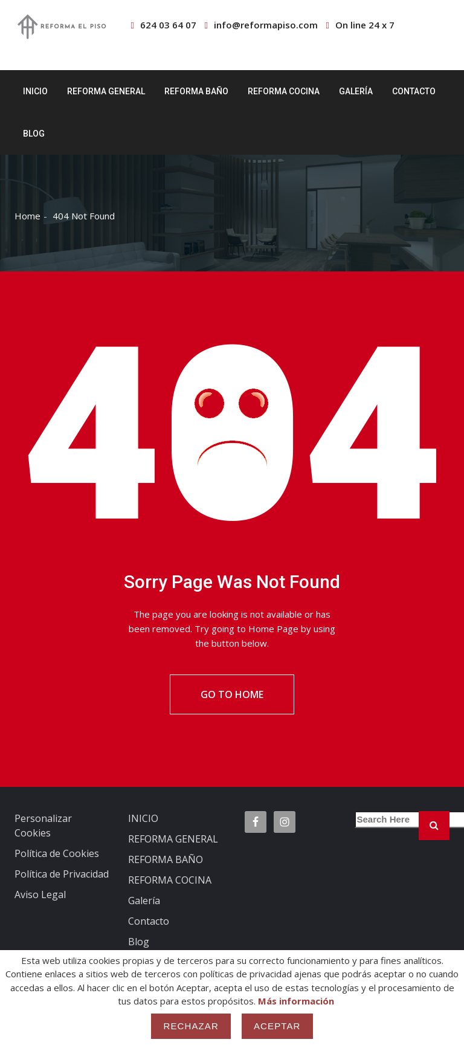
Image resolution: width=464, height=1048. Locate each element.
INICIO (35, 91)
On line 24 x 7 (365, 25)
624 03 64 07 (168, 25)
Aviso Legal (40, 894)
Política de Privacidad (61, 874)
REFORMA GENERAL (106, 91)
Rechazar (191, 1026)
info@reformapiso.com (266, 25)
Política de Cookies (56, 853)
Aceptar (277, 1026)
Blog (34, 133)
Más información (296, 1001)
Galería (356, 91)
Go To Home (232, 694)
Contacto (414, 91)
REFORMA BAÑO (196, 91)
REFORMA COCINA (284, 91)
